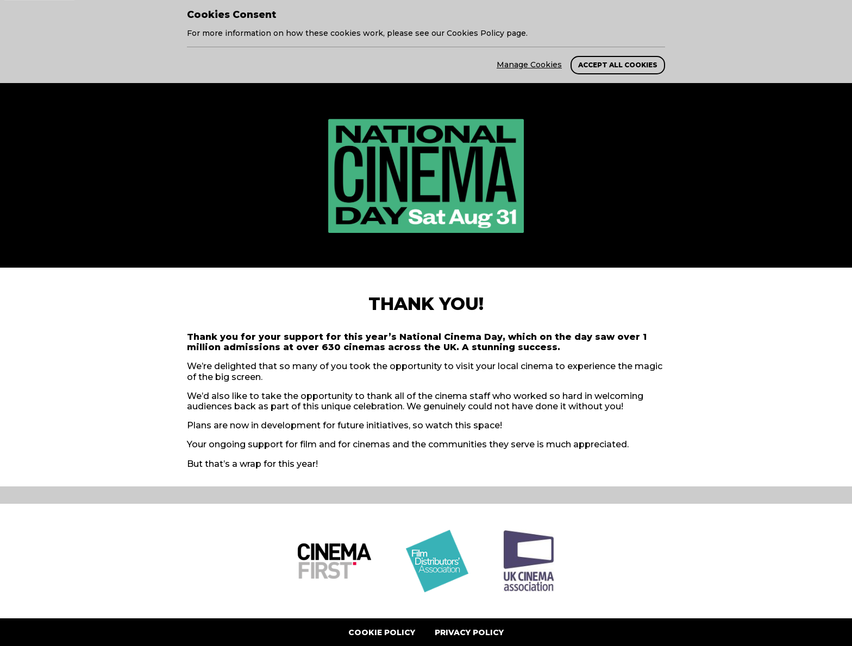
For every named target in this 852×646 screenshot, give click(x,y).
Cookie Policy (381, 632)
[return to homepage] (426, 176)
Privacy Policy (469, 632)
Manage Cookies (529, 64)
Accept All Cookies (617, 65)
